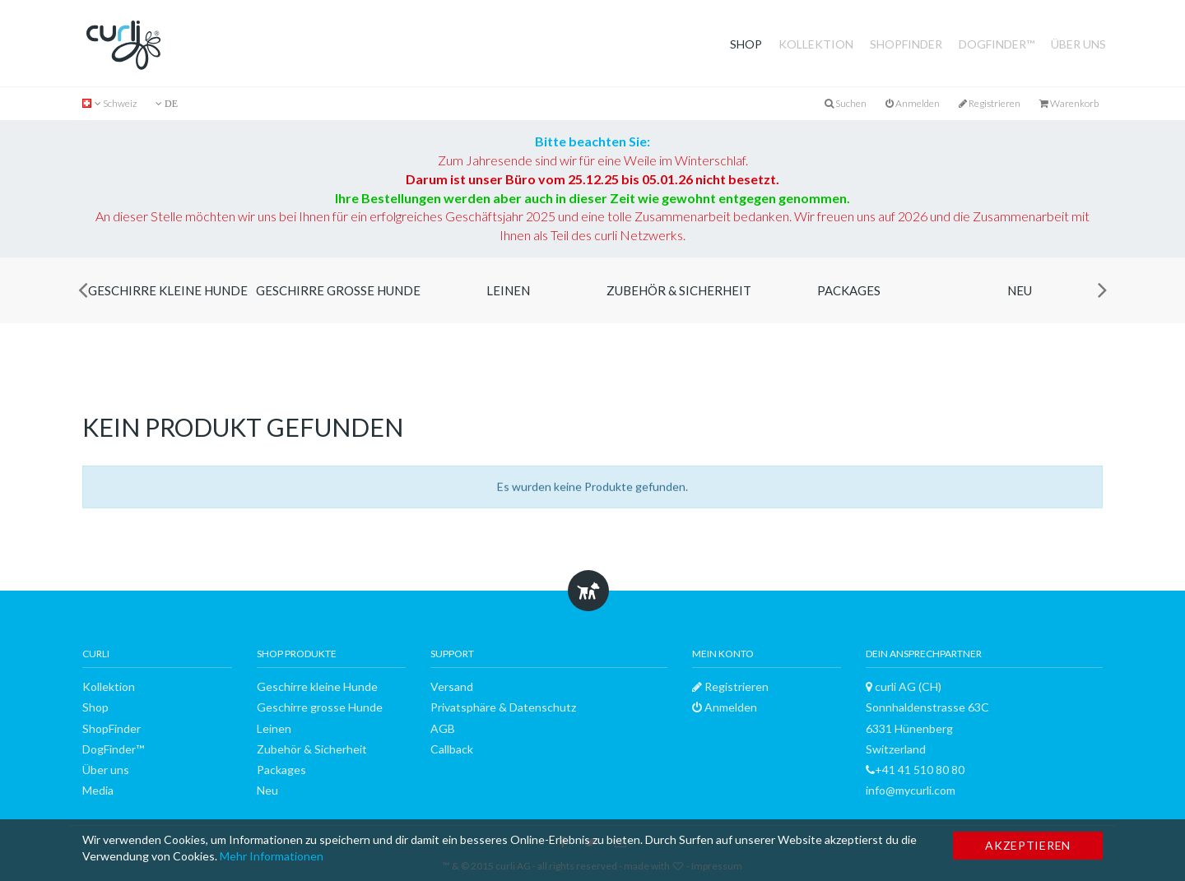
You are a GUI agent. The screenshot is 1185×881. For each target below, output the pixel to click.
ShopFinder (906, 44)
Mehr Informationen (271, 856)
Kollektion (815, 44)
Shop (746, 44)
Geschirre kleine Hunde (168, 290)
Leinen (508, 290)
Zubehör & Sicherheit (678, 290)
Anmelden (912, 103)
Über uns (1078, 44)
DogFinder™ (996, 44)
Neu (1019, 290)
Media (98, 790)
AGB (442, 728)
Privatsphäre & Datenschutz (503, 707)
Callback (451, 749)
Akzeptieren (1028, 845)
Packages (849, 290)
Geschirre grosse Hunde (338, 290)
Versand (451, 686)
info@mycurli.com (910, 790)
